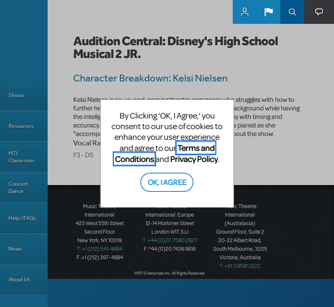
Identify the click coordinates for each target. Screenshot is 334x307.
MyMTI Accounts (245, 12)
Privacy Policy (194, 159)
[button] (268, 12)
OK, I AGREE (167, 182)
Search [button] (292, 12)
